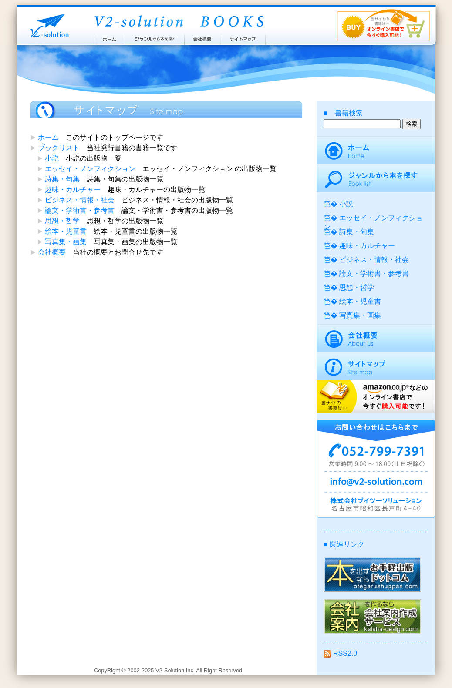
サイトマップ (243, 37)
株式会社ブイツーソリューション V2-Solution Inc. (48, 25)
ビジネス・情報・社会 (80, 200)
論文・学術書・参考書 (80, 210)
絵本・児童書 (66, 231)
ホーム (109, 37)
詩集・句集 (62, 179)
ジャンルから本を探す (154, 37)
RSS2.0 (340, 653)
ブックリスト (59, 147)
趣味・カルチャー (73, 189)
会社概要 (202, 37)
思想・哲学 (62, 221)
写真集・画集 (66, 241)
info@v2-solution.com (376, 483)
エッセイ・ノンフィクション (90, 168)
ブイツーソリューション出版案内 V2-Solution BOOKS (178, 21)
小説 (52, 158)
